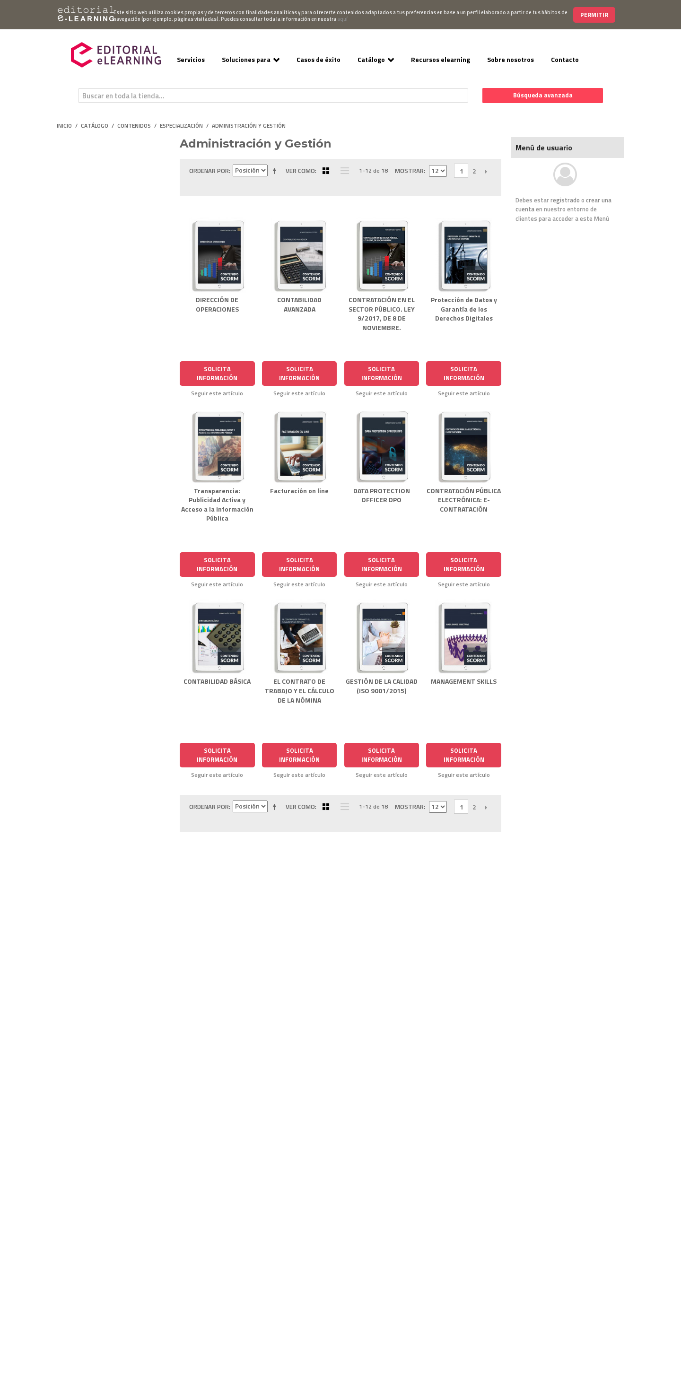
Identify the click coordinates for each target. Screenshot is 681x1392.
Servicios (191, 59)
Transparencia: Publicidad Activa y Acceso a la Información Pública (217, 504)
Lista (342, 171)
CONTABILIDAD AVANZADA (299, 304)
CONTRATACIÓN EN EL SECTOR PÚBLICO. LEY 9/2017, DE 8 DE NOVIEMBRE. (382, 313)
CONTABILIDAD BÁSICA (217, 681)
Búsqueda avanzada (543, 95)
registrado (565, 200)
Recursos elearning (440, 59)
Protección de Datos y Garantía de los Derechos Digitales (464, 309)
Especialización (181, 126)
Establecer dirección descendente (276, 171)
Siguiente (486, 171)
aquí (342, 19)
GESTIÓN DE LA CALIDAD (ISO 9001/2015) (382, 686)
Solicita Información (217, 373)
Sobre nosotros (510, 59)
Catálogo (371, 59)
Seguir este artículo (217, 393)
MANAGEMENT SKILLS (464, 681)
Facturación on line (299, 491)
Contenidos (134, 126)
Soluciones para (246, 59)
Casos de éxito (318, 59)
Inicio (64, 126)
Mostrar (409, 170)
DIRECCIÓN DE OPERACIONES (217, 304)
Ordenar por (209, 170)
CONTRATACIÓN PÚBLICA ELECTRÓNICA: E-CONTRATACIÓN (464, 500)
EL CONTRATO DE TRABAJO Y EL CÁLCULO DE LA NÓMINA (299, 690)
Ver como (300, 170)
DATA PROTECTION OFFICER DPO (381, 495)
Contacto (565, 59)
